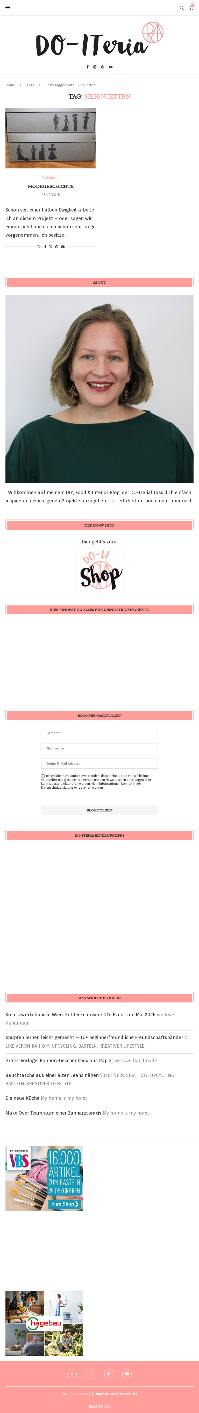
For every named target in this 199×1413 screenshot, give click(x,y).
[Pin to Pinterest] (56, 247)
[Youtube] (110, 67)
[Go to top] (99, 1406)
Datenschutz (126, 1394)
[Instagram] (94, 67)
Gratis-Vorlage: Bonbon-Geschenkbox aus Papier (59, 1060)
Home (10, 85)
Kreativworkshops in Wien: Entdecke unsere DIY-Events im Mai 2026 (80, 1014)
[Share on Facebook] (45, 247)
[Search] (181, 7)
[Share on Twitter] (51, 246)
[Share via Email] (63, 247)
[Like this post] (38, 247)
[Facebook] (88, 67)
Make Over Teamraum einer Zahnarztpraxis (53, 1113)
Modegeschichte (51, 186)
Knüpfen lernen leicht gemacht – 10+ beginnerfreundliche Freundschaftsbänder (94, 1037)
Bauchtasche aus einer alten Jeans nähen (52, 1075)
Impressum (104, 1394)
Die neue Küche (22, 1098)
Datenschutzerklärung (57, 787)
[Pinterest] (102, 67)
